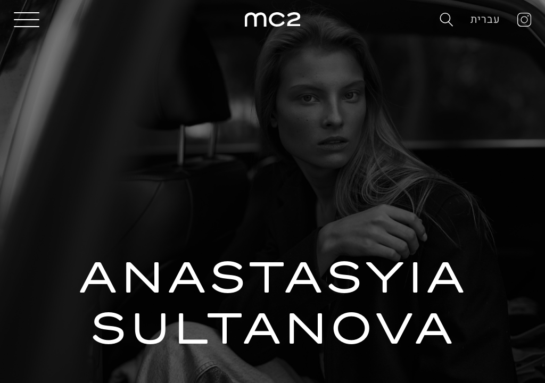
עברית (485, 19)
